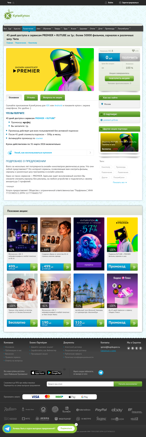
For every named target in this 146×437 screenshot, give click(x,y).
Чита (9, 2)
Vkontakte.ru (132, 348)
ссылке (39, 138)
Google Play (54, 372)
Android (58, 105)
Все (5, 28)
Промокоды (110, 28)
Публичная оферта (73, 353)
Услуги (74, 28)
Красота (17, 28)
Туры (66, 28)
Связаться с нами (108, 350)
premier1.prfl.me (111, 120)
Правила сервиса (12, 357)
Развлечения (29, 28)
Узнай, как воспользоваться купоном (33, 152)
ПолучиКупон (124, 28)
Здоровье (84, 28)
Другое (105, 177)
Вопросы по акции (52, 97)
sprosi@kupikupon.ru (110, 347)
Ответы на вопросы (14, 360)
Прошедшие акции (39, 353)
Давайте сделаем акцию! (42, 347)
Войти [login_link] (110, 2)
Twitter (136, 348)
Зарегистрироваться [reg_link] (130, 2)
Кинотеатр (106, 167)
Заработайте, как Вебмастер (43, 350)
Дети (101, 28)
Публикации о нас (13, 350)
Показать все (118, 182)
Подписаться (66, 428)
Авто (39, 28)
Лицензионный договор (75, 350)
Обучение (48, 28)
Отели (93, 28)
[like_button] (133, 51)
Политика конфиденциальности (79, 357)
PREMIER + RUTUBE (44, 118)
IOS (48, 105)
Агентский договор (73, 347)
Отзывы (31, 97)
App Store (38, 372)
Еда (10, 28)
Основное (14, 97)
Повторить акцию (119, 78)
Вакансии (9, 353)
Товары (58, 28)
